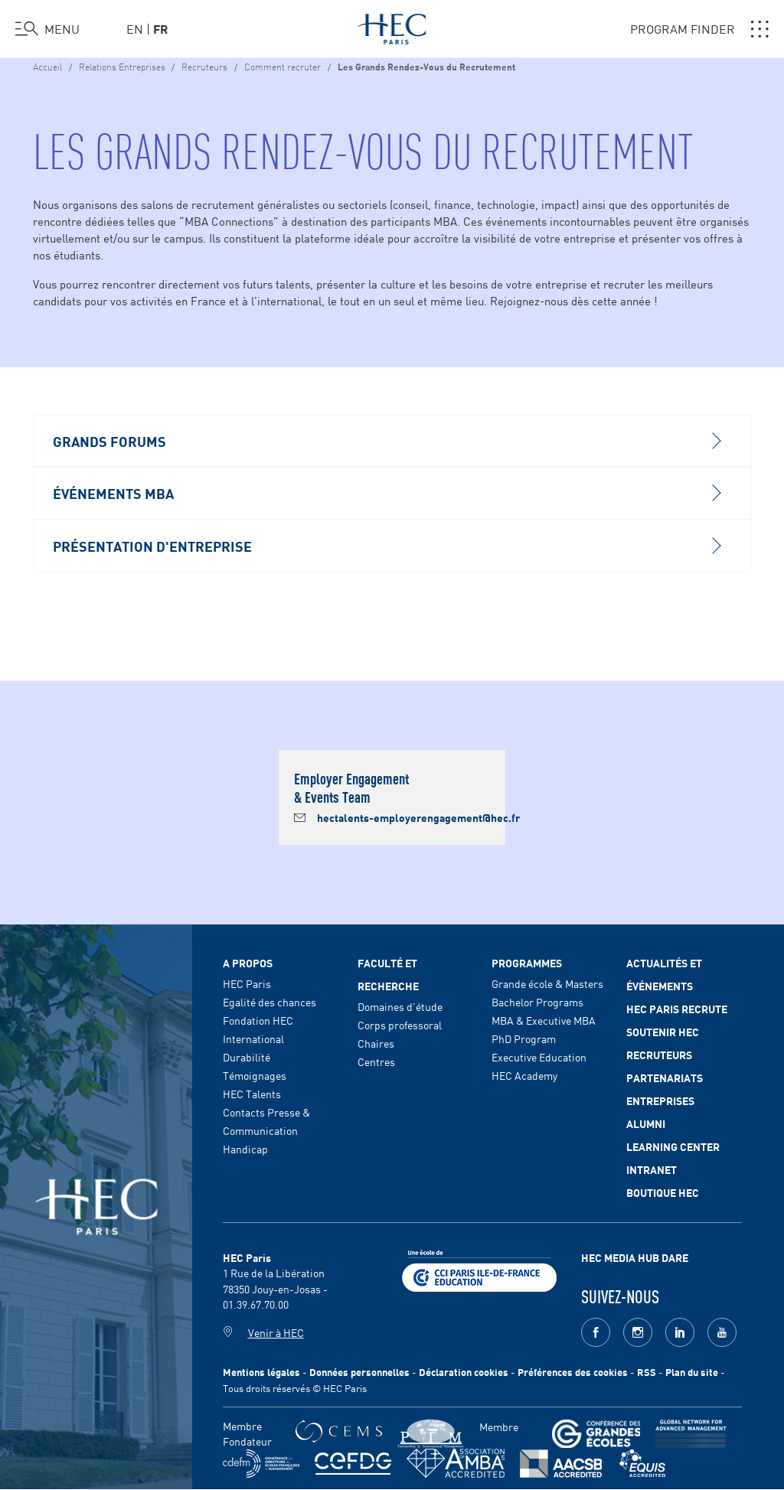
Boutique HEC (662, 1192)
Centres (376, 1061)
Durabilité (246, 1057)
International (253, 1038)
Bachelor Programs (537, 1001)
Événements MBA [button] (386, 493)
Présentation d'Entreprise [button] (386, 546)
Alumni (645, 1123)
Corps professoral (400, 1024)
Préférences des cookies (573, 1371)
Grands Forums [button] (386, 441)
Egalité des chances (269, 1001)
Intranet (651, 1169)
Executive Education (539, 1057)
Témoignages (254, 1075)
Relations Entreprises (123, 66)
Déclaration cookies (463, 1371)
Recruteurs (204, 66)
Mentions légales (261, 1371)
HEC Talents (252, 1093)
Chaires (376, 1043)
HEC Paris (247, 983)
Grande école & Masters (547, 983)
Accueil (47, 66)
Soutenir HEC (662, 1031)
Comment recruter (282, 66)
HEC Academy (524, 1075)
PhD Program (524, 1038)
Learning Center (673, 1146)
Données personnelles (359, 1371)
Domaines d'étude (400, 1006)
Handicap (245, 1148)
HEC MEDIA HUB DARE (634, 1257)
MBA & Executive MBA (544, 1020)
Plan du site (691, 1371)
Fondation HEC (258, 1020)
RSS (646, 1371)
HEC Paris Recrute (676, 1008)
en (134, 28)
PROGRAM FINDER (699, 29)
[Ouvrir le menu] (47, 29)
